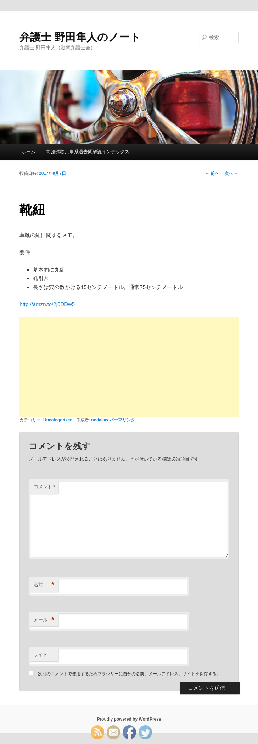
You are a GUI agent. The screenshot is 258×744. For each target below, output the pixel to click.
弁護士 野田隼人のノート (79, 37)
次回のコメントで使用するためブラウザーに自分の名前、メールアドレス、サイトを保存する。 (129, 673)
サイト (40, 654)
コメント (44, 486)
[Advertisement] (128, 367)
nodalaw (99, 419)
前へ (212, 173)
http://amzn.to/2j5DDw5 (47, 304)
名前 (44, 585)
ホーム (28, 151)
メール (44, 620)
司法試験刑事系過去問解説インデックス (87, 151)
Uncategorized (58, 419)
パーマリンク (122, 419)
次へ (231, 173)
